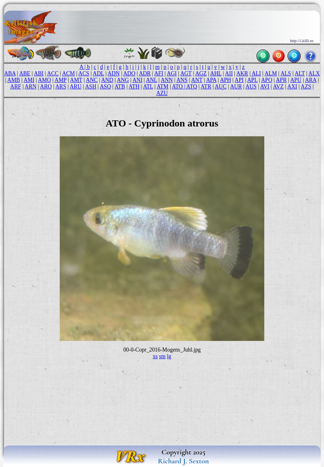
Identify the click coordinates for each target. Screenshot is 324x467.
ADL (98, 73)
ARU (76, 86)
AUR (236, 86)
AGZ (201, 73)
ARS (60, 86)
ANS (181, 80)
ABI (38, 73)
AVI (264, 86)
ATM (163, 86)
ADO (129, 73)
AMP (60, 80)
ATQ (191, 86)
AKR (242, 73)
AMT (76, 80)
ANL (151, 80)
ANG (123, 80)
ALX (314, 73)
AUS (250, 86)
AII (229, 73)
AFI (158, 73)
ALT (300, 73)
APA (211, 80)
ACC (53, 73)
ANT (196, 80)
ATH (133, 86)
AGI (172, 73)
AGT (186, 73)
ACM (68, 73)
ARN (30, 86)
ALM (271, 73)
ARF (15, 86)
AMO (44, 80)
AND (107, 80)
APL (252, 80)
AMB (13, 80)
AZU (162, 93)
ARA (310, 80)
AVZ (278, 86)
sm (162, 356)
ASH (90, 86)
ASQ (105, 86)
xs (155, 356)
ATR (206, 86)
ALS (286, 73)
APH (225, 80)
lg (169, 356)
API (239, 80)
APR (281, 80)
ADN (113, 73)
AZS (306, 86)
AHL (215, 73)
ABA (10, 73)
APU (295, 80)
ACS (84, 73)
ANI (137, 80)
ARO (46, 86)
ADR (145, 73)
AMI (29, 80)
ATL (148, 86)
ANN (167, 80)
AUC (221, 86)
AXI (292, 86)
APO (266, 80)
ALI (256, 73)
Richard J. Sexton (183, 460)
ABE (24, 73)
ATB (120, 86)
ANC (92, 80)
